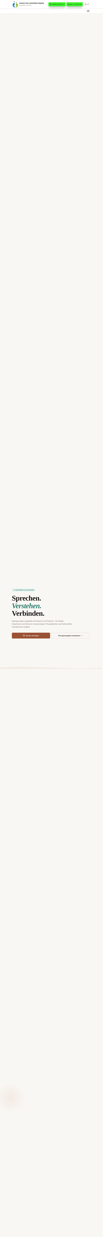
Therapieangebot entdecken (70, 636)
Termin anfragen (31, 636)
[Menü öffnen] (88, 11)
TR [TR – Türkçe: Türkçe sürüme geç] (87, 4)
